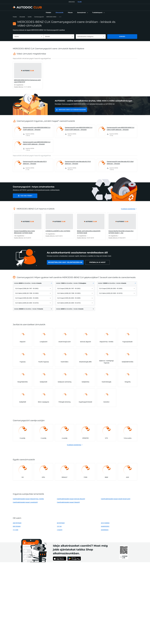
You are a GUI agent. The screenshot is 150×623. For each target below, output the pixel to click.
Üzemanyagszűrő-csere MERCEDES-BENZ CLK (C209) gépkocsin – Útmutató (36, 128)
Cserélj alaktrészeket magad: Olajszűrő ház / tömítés (28, 499)
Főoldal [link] (15, 16)
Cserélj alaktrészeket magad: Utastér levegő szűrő (115, 499)
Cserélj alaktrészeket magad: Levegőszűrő (25, 502)
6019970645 (61, 523)
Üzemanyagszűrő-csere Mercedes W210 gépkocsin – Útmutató (35, 162)
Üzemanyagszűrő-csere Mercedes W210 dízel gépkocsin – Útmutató (120, 162)
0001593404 (16, 526)
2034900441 (105, 530)
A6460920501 (105, 526)
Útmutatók (22, 16)
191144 (59, 526)
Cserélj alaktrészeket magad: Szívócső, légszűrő (71, 499)
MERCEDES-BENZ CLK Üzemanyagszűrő (72, 109)
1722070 (59, 530)
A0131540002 (105, 523)
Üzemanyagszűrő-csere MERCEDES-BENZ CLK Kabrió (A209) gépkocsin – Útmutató (36, 143)
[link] (48, 13)
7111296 (15, 530)
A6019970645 (17, 523)
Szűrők (30, 16)
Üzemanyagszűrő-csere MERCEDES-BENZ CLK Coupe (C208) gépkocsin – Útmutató (78, 128)
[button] (82, 13)
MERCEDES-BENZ (51, 16)
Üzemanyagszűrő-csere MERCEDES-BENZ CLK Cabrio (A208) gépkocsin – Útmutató (120, 128)
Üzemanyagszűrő (39, 16)
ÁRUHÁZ (72, 2)
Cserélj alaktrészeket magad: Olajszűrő (68, 502)
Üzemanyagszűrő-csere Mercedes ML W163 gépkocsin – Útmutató (78, 162)
